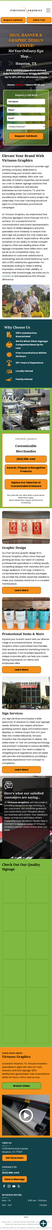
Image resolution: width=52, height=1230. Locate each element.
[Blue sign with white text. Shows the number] (14, 945)
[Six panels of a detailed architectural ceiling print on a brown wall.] (37, 973)
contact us (8, 276)
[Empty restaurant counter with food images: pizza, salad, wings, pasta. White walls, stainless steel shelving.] (37, 1029)
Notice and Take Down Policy (15, 1224)
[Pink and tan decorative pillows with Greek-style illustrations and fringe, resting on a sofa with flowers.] (14, 1001)
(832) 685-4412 (10, 1172)
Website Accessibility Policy (37, 1224)
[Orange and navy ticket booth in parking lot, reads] (14, 917)
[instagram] (9, 1186)
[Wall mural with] (37, 889)
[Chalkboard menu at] (14, 973)
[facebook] (4, 1186)
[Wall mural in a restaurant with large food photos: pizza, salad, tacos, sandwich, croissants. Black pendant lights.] (37, 1001)
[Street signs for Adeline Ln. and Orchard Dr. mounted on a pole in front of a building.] (37, 945)
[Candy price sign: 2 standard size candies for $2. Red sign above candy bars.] (37, 917)
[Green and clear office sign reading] (14, 889)
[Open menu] (48, 10)
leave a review (25, 823)
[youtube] (14, 1186)
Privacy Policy (6, 1222)
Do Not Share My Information (24, 1222)
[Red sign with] (14, 1029)
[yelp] (19, 1186)
